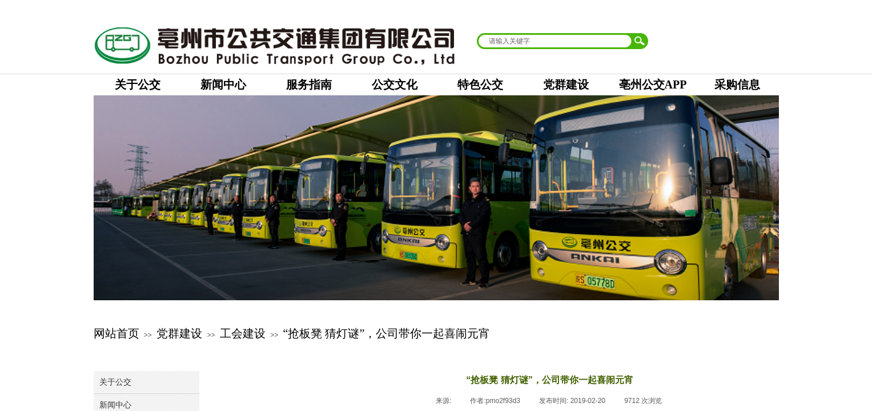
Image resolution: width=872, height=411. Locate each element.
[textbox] (555, 41)
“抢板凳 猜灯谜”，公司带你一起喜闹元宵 (387, 333)
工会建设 (243, 333)
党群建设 (179, 333)
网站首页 (116, 333)
